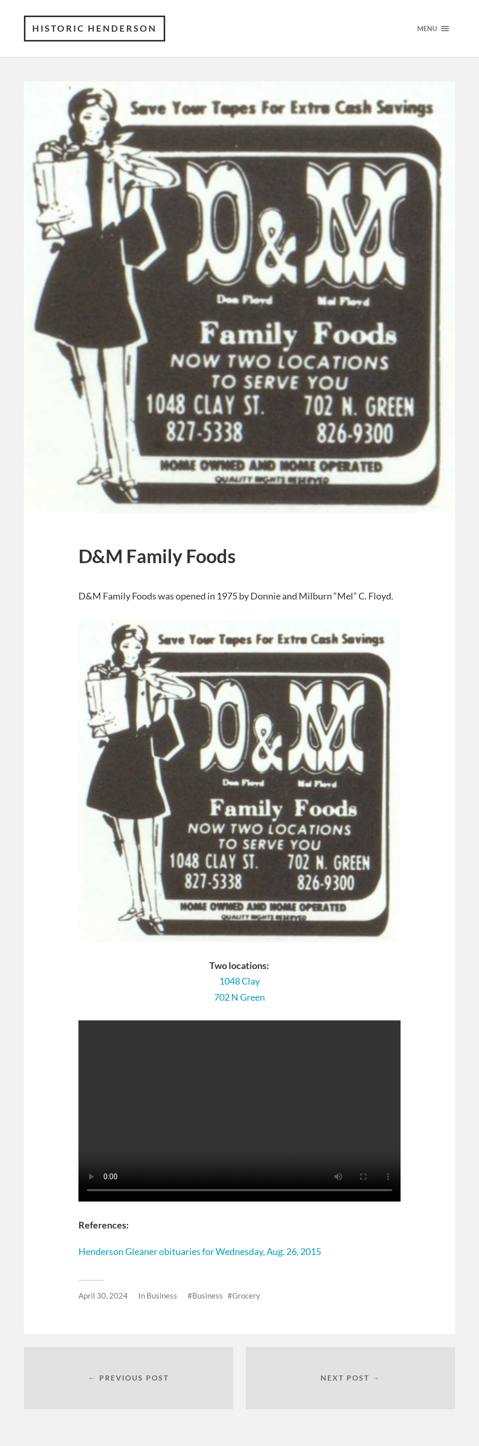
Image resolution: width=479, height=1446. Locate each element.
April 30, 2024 (103, 1295)
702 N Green (239, 997)
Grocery (246, 1295)
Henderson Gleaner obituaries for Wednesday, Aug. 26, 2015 (199, 1251)
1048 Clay (239, 981)
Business (162, 1295)
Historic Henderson (94, 28)
